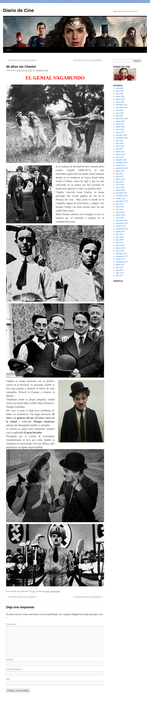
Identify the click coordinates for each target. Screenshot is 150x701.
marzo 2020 (120, 187)
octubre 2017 (120, 259)
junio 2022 (120, 143)
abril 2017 (119, 275)
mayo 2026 (120, 91)
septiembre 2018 (122, 229)
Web (8, 679)
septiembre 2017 (122, 262)
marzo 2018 (120, 245)
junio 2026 (120, 88)
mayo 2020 (120, 185)
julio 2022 (119, 140)
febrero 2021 (120, 179)
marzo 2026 (120, 96)
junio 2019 (120, 204)
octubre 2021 (120, 165)
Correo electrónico (14, 669)
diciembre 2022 (121, 135)
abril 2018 (119, 242)
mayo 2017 (120, 273)
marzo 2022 (120, 151)
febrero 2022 (120, 154)
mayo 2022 (120, 146)
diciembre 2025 (121, 105)
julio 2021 (119, 174)
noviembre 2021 (122, 163)
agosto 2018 (120, 231)
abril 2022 (119, 149)
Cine (33, 591)
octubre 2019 (120, 198)
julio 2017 (119, 267)
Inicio (8, 50)
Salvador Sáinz (42, 70)
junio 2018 (120, 237)
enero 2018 (120, 251)
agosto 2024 (120, 121)
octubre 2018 (120, 226)
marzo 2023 (120, 132)
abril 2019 (119, 209)
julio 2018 (119, 234)
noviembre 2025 (122, 107)
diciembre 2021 (121, 160)
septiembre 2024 (122, 118)
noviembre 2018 (122, 223)
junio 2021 (120, 176)
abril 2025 (119, 116)
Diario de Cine (18, 10)
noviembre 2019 (122, 196)
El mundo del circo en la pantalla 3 (21, 60)
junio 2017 (120, 270)
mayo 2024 (120, 124)
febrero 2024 (120, 127)
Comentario (11, 624)
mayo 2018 (120, 240)
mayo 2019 (120, 207)
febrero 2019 (120, 215)
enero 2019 (120, 218)
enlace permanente (52, 591)
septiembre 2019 (122, 201)
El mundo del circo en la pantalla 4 (89, 60)
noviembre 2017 (122, 256)
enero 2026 (120, 102)
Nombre (10, 659)
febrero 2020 (120, 190)
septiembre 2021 (122, 168)
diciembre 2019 (121, 193)
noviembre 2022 (122, 138)
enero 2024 (120, 129)
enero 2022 (120, 157)
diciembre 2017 (121, 253)
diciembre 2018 (121, 220)
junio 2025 (120, 110)
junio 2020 (120, 182)
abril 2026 (119, 94)
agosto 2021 (120, 171)
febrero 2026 (120, 99)
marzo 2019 (120, 212)
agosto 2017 (120, 264)
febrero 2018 (120, 248)
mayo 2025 (120, 113)
